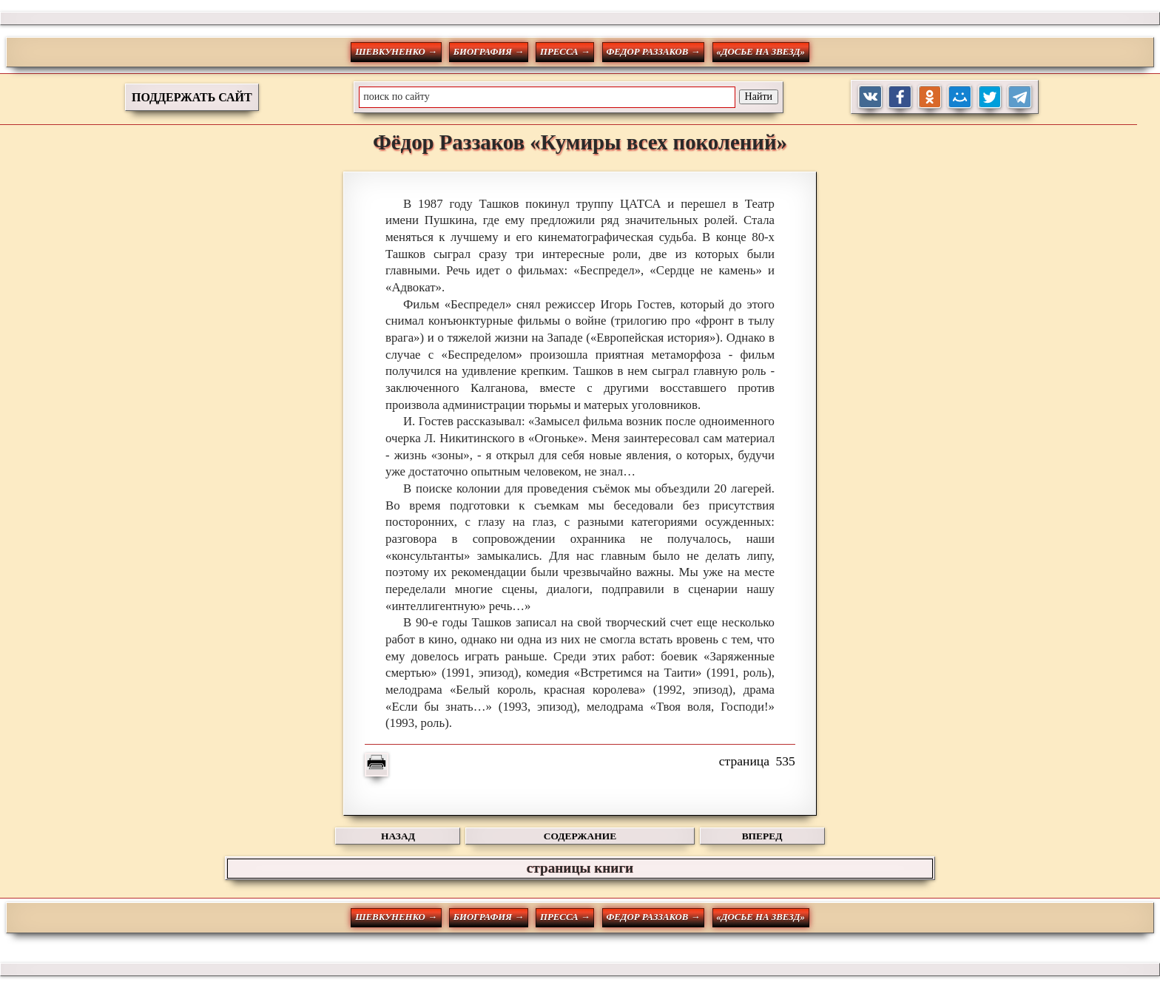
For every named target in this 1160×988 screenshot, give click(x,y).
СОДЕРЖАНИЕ (580, 836)
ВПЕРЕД (762, 836)
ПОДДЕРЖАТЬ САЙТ (192, 97)
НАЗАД (398, 836)
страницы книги (580, 868)
